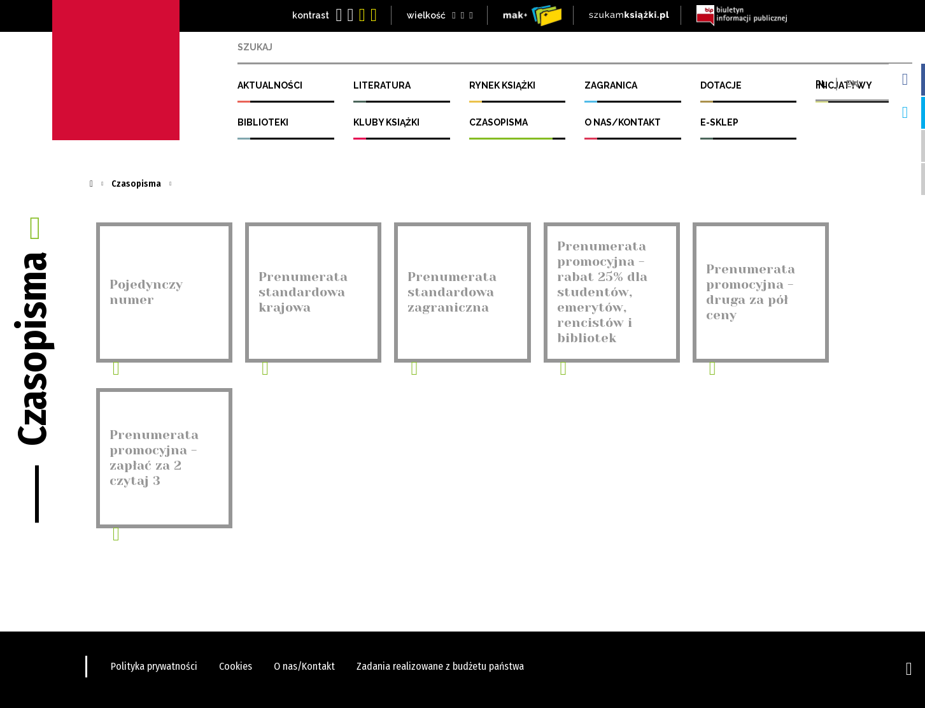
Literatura (382, 85)
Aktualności (269, 85)
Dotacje (721, 85)
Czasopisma (498, 122)
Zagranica (610, 85)
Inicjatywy (844, 85)
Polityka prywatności (154, 666)
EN (852, 47)
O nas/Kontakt (622, 122)
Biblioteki (262, 122)
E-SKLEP (719, 122)
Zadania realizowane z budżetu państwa (440, 666)
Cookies (235, 666)
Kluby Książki (386, 122)
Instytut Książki (116, 70)
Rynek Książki (502, 85)
